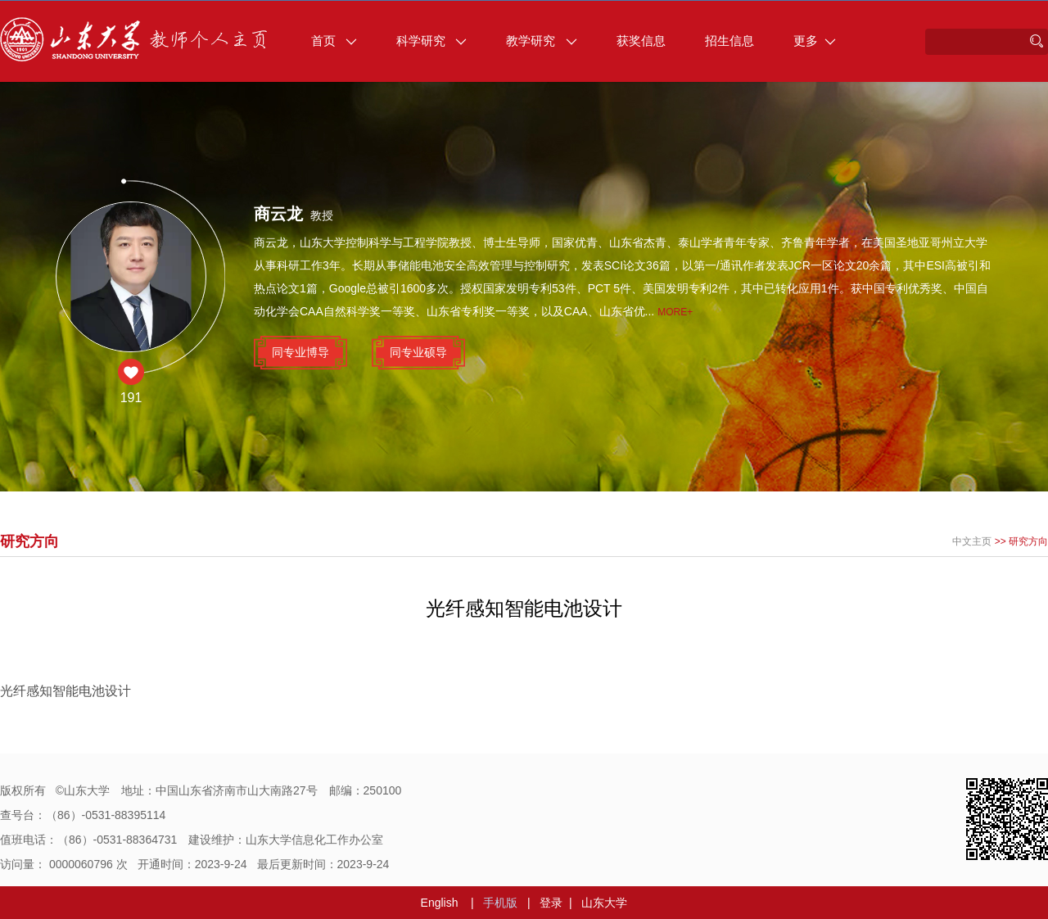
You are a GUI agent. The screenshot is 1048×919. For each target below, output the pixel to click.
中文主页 (972, 541)
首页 (334, 41)
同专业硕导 (418, 352)
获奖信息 (641, 41)
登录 (551, 902)
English (439, 902)
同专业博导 (300, 352)
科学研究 (431, 41)
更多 (814, 41)
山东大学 (604, 902)
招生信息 (729, 41)
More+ (675, 312)
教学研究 (541, 41)
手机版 (500, 902)
